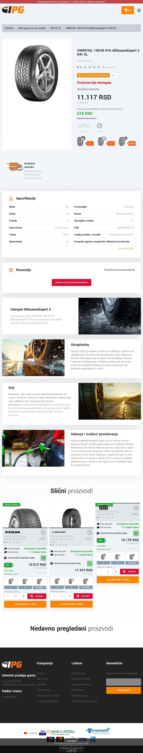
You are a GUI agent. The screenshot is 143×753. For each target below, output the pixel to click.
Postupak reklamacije (48, 701)
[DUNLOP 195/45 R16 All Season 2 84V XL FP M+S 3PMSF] (71, 515)
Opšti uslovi (42, 679)
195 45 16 (55, 28)
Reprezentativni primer (86, 118)
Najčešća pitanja (80, 695)
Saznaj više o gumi (25, 604)
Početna (9, 28)
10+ (43, 558)
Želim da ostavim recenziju (71, 282)
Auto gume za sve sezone (31, 28)
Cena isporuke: (13, 548)
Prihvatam (65, 748)
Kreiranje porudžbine (82, 684)
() (129, 10)
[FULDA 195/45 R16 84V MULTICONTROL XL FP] (25, 515)
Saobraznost (43, 690)
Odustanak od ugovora (48, 695)
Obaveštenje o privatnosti (84, 701)
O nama (41, 673)
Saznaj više (77, 748)
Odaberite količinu (11, 591)
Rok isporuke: (13, 552)
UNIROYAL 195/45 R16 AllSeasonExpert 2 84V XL (91, 28)
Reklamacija (78, 690)
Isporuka (41, 684)
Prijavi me (123, 690)
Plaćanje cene (78, 673)
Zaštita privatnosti (81, 679)
